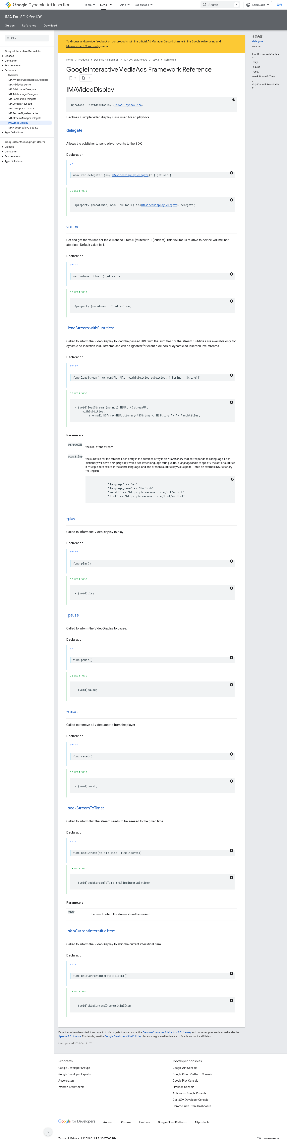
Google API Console (185, 1067)
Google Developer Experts (74, 1074)
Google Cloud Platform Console (192, 1074)
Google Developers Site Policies (122, 1036)
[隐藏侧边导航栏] (48, 1132)
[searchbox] (27, 38)
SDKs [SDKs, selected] (103, 5)
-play (70, 518)
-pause (72, 615)
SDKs (155, 59)
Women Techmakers (71, 1087)
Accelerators (66, 1080)
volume (73, 226)
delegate (74, 130)
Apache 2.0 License (69, 1036)
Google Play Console (185, 1080)
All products (202, 1122)
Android (108, 1122)
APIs (123, 5)
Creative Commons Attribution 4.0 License (167, 1032)
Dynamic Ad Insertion (42, 5)
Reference (170, 59)
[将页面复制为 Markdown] (83, 78)
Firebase (144, 1122)
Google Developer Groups (74, 1067)
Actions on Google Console (189, 1093)
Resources (142, 5)
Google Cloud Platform (172, 1122)
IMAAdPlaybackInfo (128, 105)
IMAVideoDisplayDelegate (130, 175)
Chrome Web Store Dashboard (192, 1106)
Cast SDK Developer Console (190, 1099)
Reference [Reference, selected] (29, 25)
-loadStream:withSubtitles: (90, 328)
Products (84, 59)
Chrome (126, 1122)
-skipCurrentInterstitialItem (90, 931)
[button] (26, 56)
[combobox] (220, 4)
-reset (72, 711)
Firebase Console (183, 1087)
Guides (10, 25)
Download (50, 25)
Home (88, 5)
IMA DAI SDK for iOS (23, 17)
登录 (279, 4)
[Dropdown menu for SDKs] (112, 5)
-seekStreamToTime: (85, 808)
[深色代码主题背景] (234, 100)
